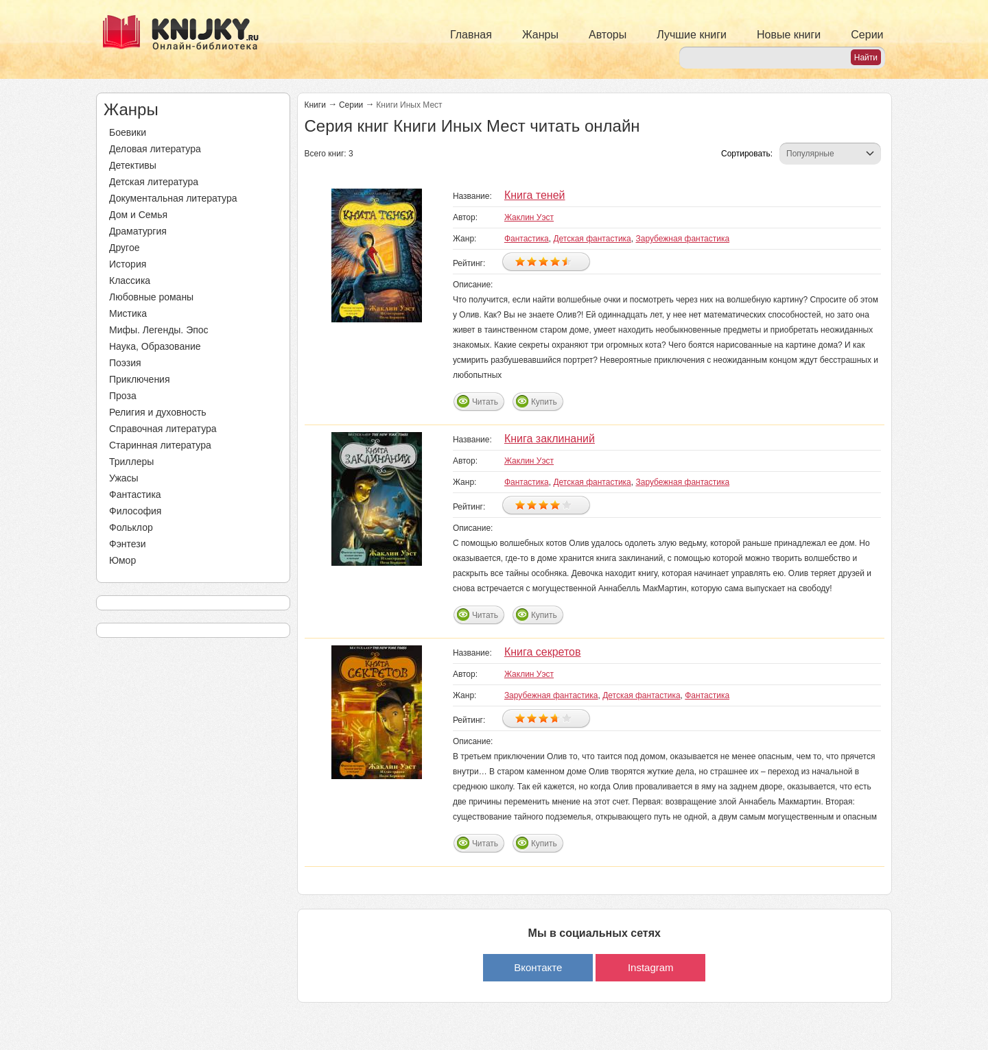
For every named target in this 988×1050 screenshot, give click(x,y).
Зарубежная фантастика (682, 238)
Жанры (540, 34)
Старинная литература (160, 445)
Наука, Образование (155, 346)
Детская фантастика (592, 238)
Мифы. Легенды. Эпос (159, 329)
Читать (485, 402)
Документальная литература (173, 198)
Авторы (607, 34)
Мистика (128, 313)
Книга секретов (542, 652)
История (127, 264)
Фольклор (131, 527)
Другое (124, 247)
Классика (129, 280)
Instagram (651, 967)
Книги (315, 105)
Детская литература (153, 181)
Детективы (132, 165)
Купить (544, 402)
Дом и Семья (138, 214)
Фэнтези (127, 543)
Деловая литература (155, 148)
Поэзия (125, 362)
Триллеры (131, 461)
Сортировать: (747, 153)
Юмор (122, 560)
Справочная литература (163, 428)
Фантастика (135, 494)
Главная (471, 34)
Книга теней (534, 195)
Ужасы (124, 478)
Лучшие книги (692, 34)
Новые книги (789, 34)
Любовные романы (151, 296)
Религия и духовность (158, 412)
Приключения (139, 379)
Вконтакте (538, 967)
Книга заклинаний (549, 438)
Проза (123, 395)
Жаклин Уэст (529, 217)
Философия (135, 510)
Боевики (127, 132)
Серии (867, 34)
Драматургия (138, 231)
